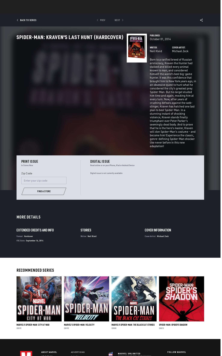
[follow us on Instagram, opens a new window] (185, 320)
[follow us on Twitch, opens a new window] (193, 326)
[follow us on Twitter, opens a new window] (177, 320)
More (154, 11)
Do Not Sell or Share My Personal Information (97, 349)
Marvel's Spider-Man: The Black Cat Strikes (133, 285)
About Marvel (49, 313)
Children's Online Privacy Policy (131, 349)
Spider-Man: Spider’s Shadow (173, 285)
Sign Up (40, 4)
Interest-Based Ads (172, 349)
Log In (31, 4)
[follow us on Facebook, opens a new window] (168, 320)
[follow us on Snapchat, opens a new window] (177, 326)
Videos (144, 11)
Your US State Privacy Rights (64, 349)
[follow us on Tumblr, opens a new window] (193, 320)
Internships (48, 326)
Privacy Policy (43, 349)
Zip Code (26, 134)
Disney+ (75, 318)
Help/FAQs (47, 318)
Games (132, 11)
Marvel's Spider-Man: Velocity (79, 285)
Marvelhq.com (79, 322)
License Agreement (154, 349)
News (65, 11)
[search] (197, 4)
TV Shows (119, 11)
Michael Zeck (142, 64)
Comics (76, 11)
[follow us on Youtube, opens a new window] (169, 326)
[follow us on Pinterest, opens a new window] (185, 326)
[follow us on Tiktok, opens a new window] (168, 332)
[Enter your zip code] (43, 141)
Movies (106, 11)
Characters (91, 11)
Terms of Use (29, 349)
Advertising (78, 313)
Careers (45, 322)
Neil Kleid (79, 64)
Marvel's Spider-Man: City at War (33, 285)
